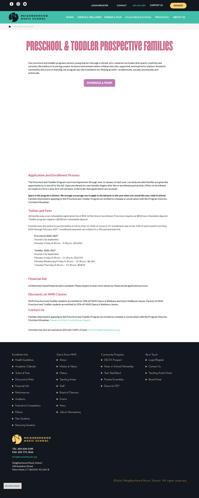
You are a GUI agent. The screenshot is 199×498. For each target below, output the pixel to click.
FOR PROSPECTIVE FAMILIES (23, 26)
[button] (156, 5)
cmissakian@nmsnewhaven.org (103, 329)
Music (70, 17)
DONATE (178, 5)
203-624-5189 (139, 5)
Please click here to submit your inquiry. (70, 320)
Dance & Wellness (90, 17)
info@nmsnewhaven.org (24, 456)
